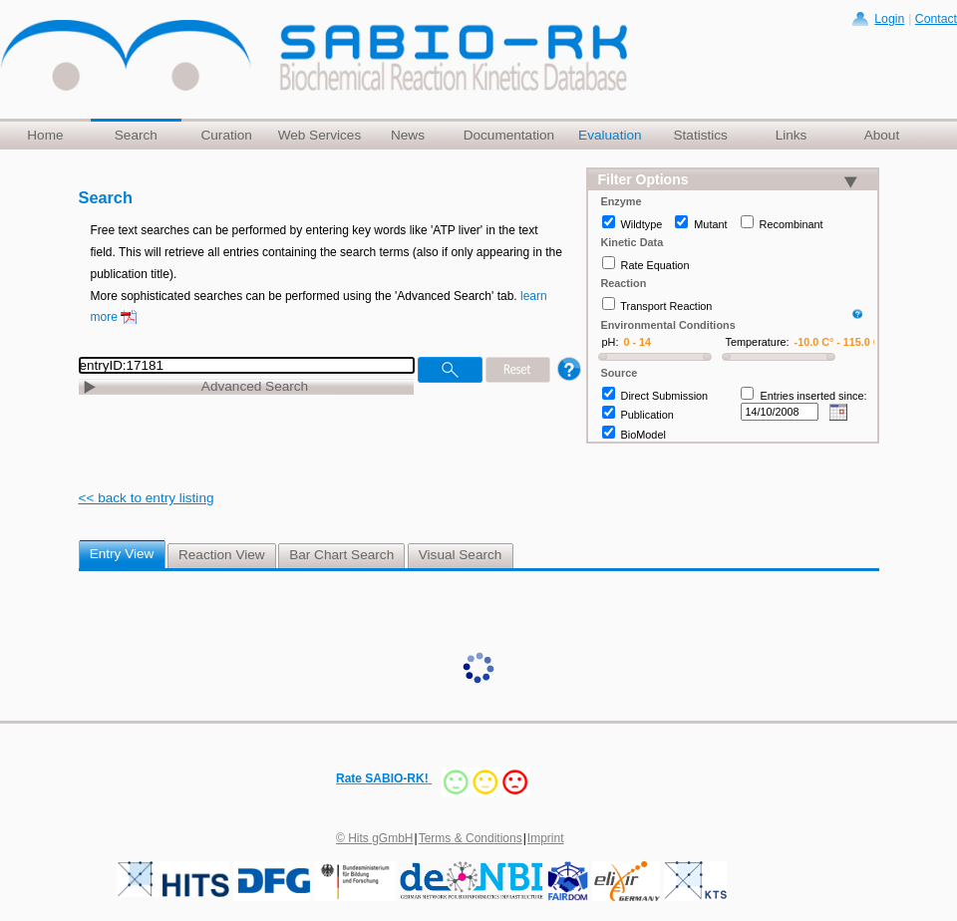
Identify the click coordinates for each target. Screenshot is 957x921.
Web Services (320, 135)
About (882, 135)
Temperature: (758, 342)
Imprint (545, 838)
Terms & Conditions (470, 838)
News (408, 135)
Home (45, 135)
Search (136, 135)
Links (791, 135)
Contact (936, 19)
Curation (225, 135)
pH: (610, 342)
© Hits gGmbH (375, 838)
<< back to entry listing (146, 497)
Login (889, 19)
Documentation (509, 135)
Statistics (700, 135)
